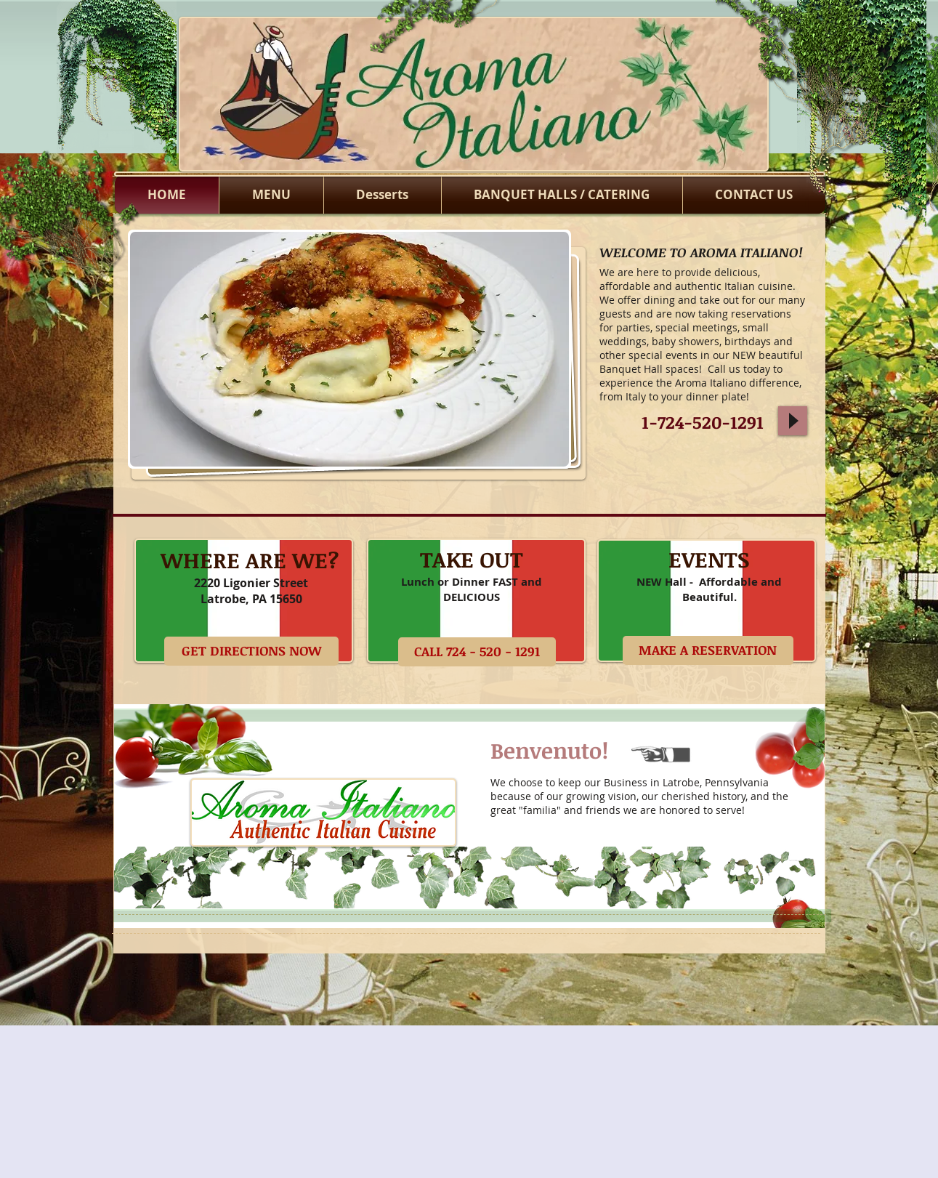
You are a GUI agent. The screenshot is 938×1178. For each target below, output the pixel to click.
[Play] (792, 420)
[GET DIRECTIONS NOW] (251, 651)
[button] (349, 349)
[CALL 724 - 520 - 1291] (477, 651)
